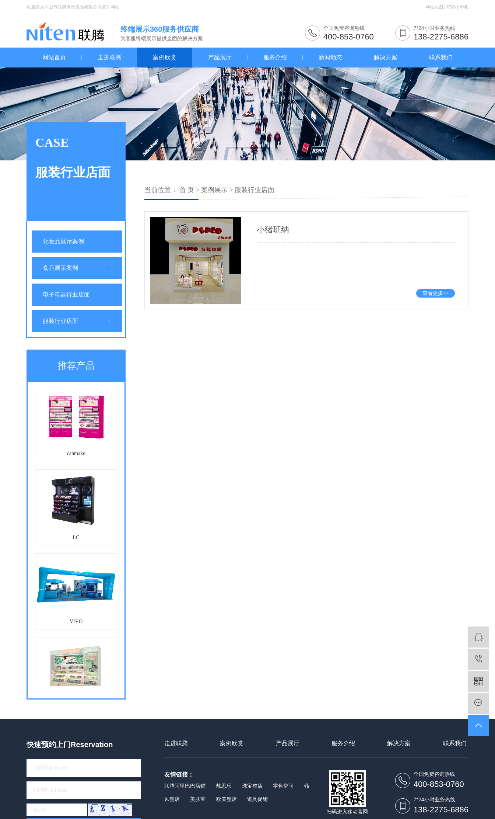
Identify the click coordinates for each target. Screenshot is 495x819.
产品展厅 (220, 57)
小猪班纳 (273, 229)
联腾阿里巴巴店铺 (185, 786)
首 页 (186, 190)
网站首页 (54, 57)
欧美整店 (226, 799)
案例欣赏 (164, 57)
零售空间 (283, 786)
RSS (451, 7)
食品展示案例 (60, 268)
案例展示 (214, 190)
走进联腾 (109, 57)
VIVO (76, 622)
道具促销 (257, 799)
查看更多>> (435, 293)
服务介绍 (275, 57)
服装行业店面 (60, 321)
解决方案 (385, 57)
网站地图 (434, 7)
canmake (76, 454)
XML (463, 7)
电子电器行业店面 (66, 294)
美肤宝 (198, 799)
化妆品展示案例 (63, 241)
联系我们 (441, 57)
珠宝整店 (252, 786)
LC (76, 538)
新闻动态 (330, 57)
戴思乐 (223, 786)
